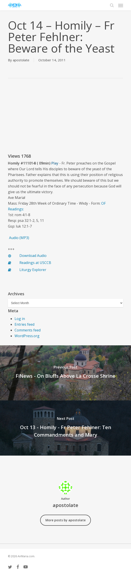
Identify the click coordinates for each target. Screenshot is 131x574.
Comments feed (28, 330)
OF (103, 203)
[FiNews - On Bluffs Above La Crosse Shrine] (65, 372)
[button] (120, 5)
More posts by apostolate (65, 520)
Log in (20, 318)
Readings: (16, 209)
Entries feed (24, 324)
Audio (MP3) (19, 237)
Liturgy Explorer (32, 269)
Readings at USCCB (35, 262)
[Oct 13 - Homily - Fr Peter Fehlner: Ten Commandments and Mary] (65, 428)
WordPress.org (27, 335)
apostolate (21, 60)
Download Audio (33, 255)
